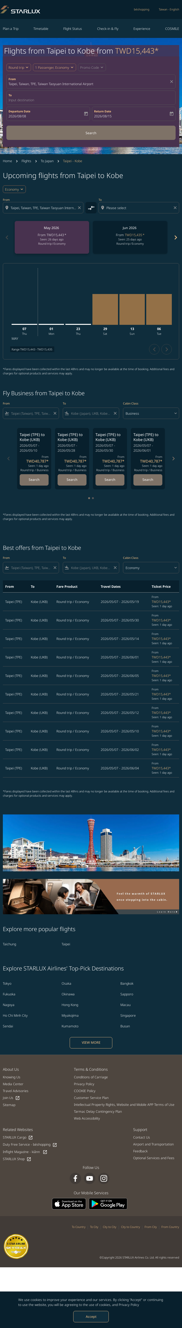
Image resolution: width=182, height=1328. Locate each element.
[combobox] (44, 207)
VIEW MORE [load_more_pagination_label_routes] (91, 1042)
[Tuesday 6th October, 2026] (159, 309)
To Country (79, 1227)
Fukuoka (9, 994)
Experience (141, 28)
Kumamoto (70, 1026)
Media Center (13, 1084)
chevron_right (167, 349)
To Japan (47, 161)
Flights (26, 161)
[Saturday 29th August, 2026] (105, 309)
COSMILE (172, 28)
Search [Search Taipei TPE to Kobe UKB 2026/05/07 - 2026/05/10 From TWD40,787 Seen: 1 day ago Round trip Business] (34, 479)
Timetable (40, 28)
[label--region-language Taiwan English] (169, 9)
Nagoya (8, 1004)
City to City (109, 1227)
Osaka (66, 983)
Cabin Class (130, 403)
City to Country (130, 1227)
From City (151, 1227)
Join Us (11, 1097)
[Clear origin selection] (80, 207)
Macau (125, 1004)
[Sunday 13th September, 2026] (132, 309)
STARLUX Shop (17, 1159)
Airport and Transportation (153, 1144)
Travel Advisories (15, 1091)
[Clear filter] (55, 413)
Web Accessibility (87, 1118)
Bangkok (126, 983)
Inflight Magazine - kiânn (25, 1151)
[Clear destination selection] (176, 207)
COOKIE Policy (85, 1091)
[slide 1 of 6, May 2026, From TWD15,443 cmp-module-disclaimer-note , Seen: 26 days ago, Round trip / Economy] (52, 237)
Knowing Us (11, 1077)
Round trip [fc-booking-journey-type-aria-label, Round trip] (16, 67)
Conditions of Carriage (91, 1077)
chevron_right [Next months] (175, 237)
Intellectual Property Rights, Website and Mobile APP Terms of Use (124, 1104)
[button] (54, 67)
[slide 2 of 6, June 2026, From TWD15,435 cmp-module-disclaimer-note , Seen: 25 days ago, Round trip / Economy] (130, 237)
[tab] (89, 498)
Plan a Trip (10, 28)
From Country (170, 1227)
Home (7, 161)
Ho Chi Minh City (15, 1015)
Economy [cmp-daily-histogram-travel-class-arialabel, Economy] (12, 189)
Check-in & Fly (107, 28)
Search (91, 133)
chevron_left (154, 349)
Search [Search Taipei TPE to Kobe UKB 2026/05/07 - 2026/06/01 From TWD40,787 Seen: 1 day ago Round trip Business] (147, 479)
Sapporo (126, 994)
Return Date (102, 111)
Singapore (128, 1015)
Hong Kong (70, 1004)
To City (94, 1227)
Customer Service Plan (91, 1097)
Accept (91, 1316)
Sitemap (9, 1105)
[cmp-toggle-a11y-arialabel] (91, 207)
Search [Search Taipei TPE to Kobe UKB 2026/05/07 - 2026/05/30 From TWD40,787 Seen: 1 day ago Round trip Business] (110, 479)
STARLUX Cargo (18, 1137)
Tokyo (7, 983)
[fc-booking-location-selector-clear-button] (172, 81)
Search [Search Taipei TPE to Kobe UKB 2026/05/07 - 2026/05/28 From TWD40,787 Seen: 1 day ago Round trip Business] (72, 479)
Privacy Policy (129, 1304)
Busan (125, 1026)
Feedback (140, 1151)
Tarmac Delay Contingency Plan (98, 1111)
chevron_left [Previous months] (6, 237)
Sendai (8, 1026)
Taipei (66, 944)
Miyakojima (70, 1015)
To (10, 95)
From (12, 79)
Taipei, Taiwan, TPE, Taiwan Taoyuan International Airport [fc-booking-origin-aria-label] (51, 84)
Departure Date (19, 111)
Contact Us (141, 1137)
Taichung (9, 944)
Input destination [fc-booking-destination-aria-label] (21, 100)
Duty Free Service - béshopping (30, 1144)
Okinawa (68, 994)
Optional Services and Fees (153, 1158)
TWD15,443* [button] (137, 51)
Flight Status (72, 28)
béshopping (141, 9)
